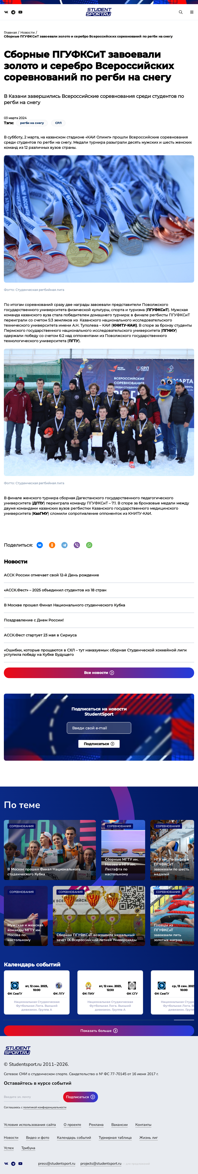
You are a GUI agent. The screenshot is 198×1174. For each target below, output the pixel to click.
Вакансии (119, 1124)
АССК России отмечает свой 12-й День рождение (51, 575)
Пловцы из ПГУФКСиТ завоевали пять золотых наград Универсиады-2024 (171, 932)
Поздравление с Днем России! (34, 620)
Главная (10, 32)
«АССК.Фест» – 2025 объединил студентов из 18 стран (55, 590)
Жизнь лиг (148, 1137)
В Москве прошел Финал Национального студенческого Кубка (64, 605)
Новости (27, 32)
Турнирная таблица (115, 1137)
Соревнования (22, 826)
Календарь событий (74, 1137)
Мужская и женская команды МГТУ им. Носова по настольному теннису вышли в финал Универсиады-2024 (25, 932)
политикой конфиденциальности (44, 1107)
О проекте (72, 1124)
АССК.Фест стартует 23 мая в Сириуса (40, 635)
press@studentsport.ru (56, 1163)
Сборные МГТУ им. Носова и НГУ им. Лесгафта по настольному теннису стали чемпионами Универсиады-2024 (122, 867)
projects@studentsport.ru (100, 1163)
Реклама (96, 1124)
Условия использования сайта (30, 1124)
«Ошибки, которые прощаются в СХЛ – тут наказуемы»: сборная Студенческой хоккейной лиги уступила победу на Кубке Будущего (95, 652)
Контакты (143, 1124)
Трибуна (28, 1148)
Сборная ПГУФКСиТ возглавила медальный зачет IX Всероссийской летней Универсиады (96, 937)
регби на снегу (32, 123)
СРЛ (58, 123)
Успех (9, 1148)
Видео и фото (37, 1137)
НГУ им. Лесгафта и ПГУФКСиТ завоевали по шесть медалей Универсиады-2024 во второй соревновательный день (171, 867)
